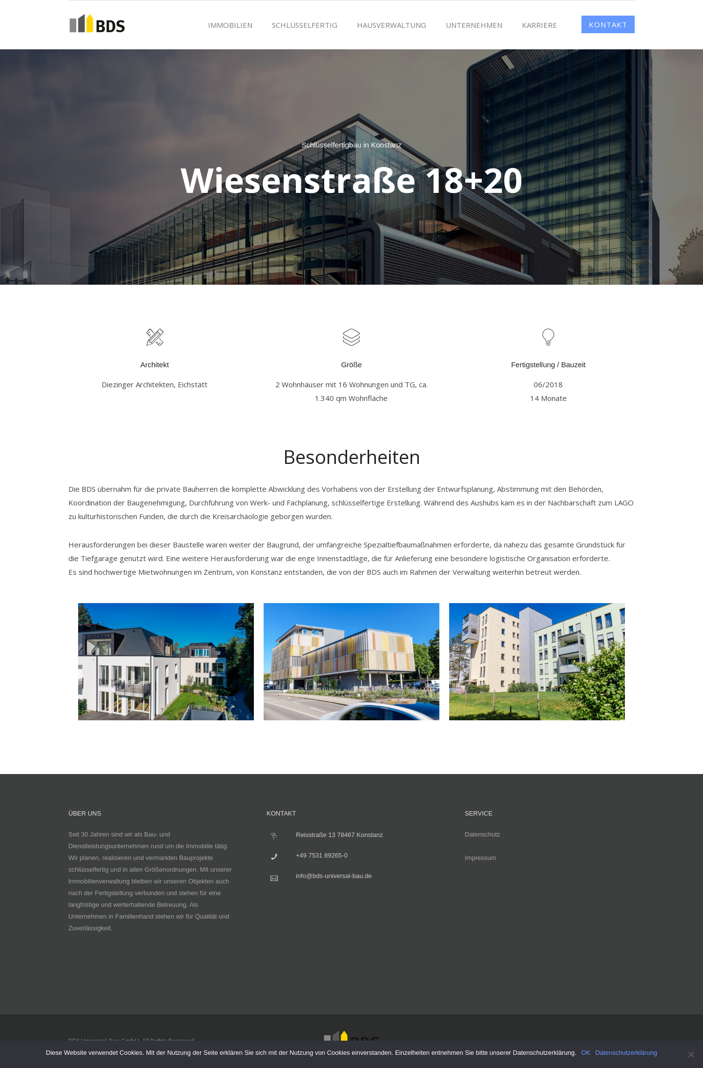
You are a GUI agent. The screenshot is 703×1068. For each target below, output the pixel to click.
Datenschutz (482, 834)
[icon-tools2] (154, 338)
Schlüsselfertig (304, 25)
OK (586, 1052)
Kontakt (608, 24)
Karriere (539, 25)
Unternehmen (474, 25)
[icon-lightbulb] (548, 338)
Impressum (480, 857)
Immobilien (230, 25)
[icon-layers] (351, 338)
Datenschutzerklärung (626, 1052)
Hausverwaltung (391, 25)
